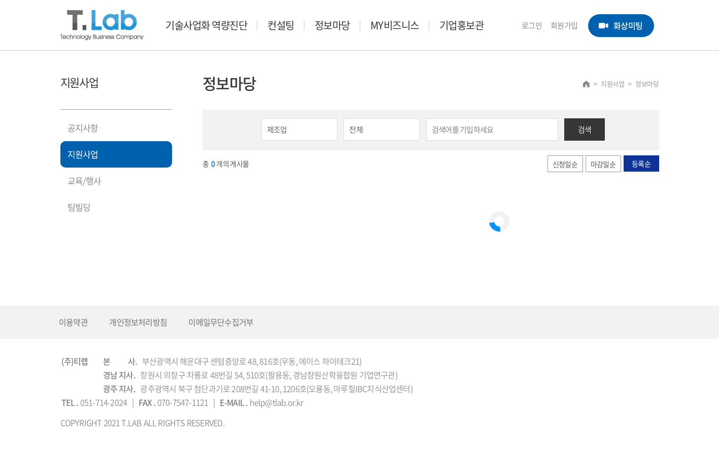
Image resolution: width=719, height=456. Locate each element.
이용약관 (73, 322)
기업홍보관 (461, 25)
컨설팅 (280, 25)
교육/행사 (84, 180)
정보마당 (332, 25)
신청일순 (565, 164)
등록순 (641, 163)
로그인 (532, 25)
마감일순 (603, 164)
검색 (585, 129)
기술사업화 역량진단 (206, 25)
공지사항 (82, 127)
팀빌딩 (78, 207)
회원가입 (564, 25)
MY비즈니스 (394, 25)
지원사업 (82, 154)
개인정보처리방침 (138, 322)
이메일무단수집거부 (220, 322)
